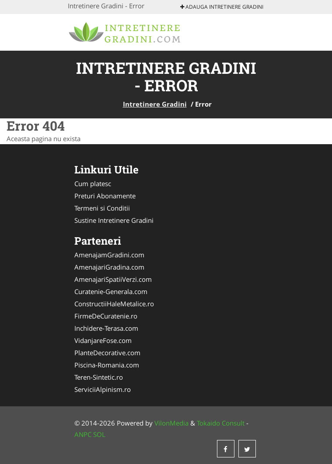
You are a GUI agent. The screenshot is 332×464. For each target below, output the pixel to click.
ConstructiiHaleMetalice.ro (114, 304)
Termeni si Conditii (102, 208)
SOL (99, 434)
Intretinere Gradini (155, 104)
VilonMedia (171, 423)
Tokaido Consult (221, 423)
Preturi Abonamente (105, 196)
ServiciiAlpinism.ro (102, 389)
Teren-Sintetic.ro (98, 377)
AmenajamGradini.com (109, 255)
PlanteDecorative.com (107, 353)
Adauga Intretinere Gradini (221, 6)
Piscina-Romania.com (106, 365)
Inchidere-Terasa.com (106, 328)
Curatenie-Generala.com (110, 291)
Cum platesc (92, 183)
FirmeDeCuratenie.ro (105, 316)
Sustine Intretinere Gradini (114, 220)
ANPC (82, 434)
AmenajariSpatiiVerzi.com (113, 279)
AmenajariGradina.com (109, 267)
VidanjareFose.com (103, 340)
